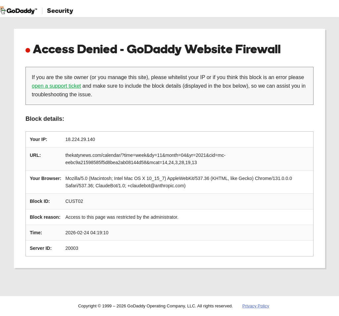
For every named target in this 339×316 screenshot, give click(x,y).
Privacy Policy (255, 305)
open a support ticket (56, 86)
